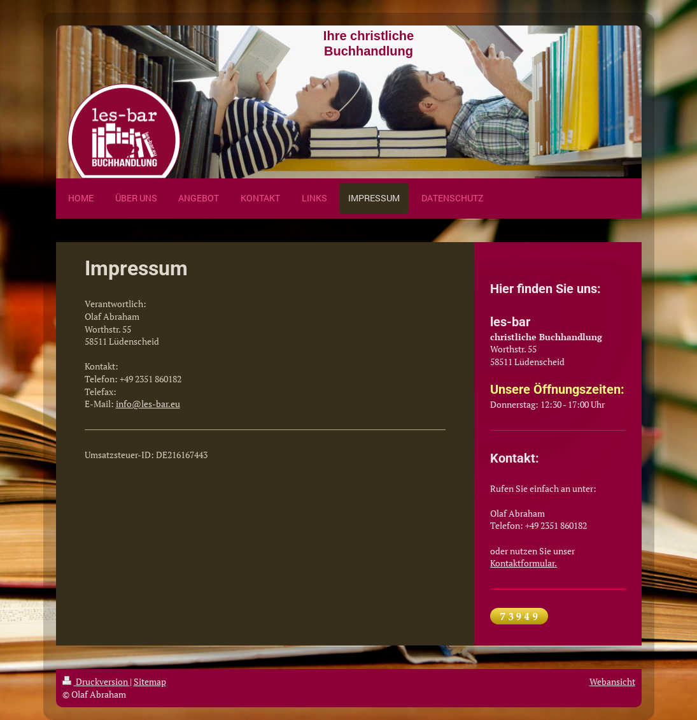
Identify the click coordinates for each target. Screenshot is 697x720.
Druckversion (96, 681)
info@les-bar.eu (148, 404)
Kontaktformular (522, 563)
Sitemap (150, 681)
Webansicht (612, 681)
